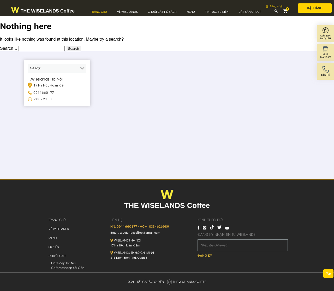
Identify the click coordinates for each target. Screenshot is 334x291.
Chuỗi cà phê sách (162, 11)
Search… (8, 48)
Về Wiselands (127, 11)
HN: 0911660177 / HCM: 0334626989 (139, 226)
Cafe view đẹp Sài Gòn (67, 267)
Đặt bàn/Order (249, 11)
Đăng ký (205, 255)
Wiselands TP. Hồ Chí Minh (132, 252)
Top (328, 273)
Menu (191, 11)
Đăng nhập (276, 6)
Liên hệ (116, 219)
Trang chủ (98, 11)
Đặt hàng (315, 8)
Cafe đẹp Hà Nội (63, 263)
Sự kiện (54, 247)
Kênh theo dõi (210, 219)
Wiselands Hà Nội (125, 240)
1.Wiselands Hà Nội (45, 78)
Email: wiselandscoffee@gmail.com (135, 232)
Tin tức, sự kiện (217, 11)
